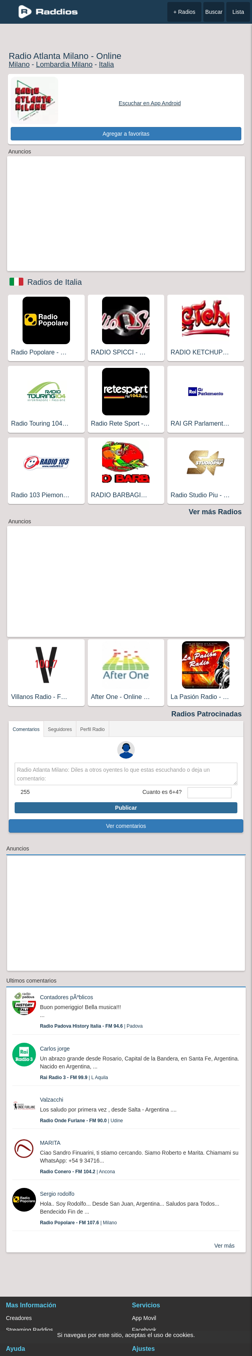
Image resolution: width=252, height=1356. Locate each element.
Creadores (19, 1318)
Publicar (126, 808)
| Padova (91, 1026)
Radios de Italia (54, 282)
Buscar (214, 12)
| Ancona (77, 1171)
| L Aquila (74, 1077)
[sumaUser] (209, 792)
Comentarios (26, 729)
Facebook (144, 1330)
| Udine (81, 1120)
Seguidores (60, 729)
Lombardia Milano (64, 64)
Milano (19, 64)
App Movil (144, 1318)
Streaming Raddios (29, 1330)
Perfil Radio (92, 729)
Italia (106, 64)
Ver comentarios (126, 826)
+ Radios (184, 12)
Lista (238, 12)
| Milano (78, 1222)
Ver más (224, 1245)
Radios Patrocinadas (206, 714)
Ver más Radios (215, 512)
